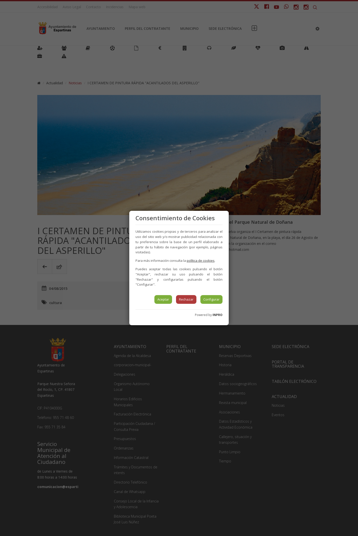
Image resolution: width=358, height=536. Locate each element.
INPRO (218, 315)
